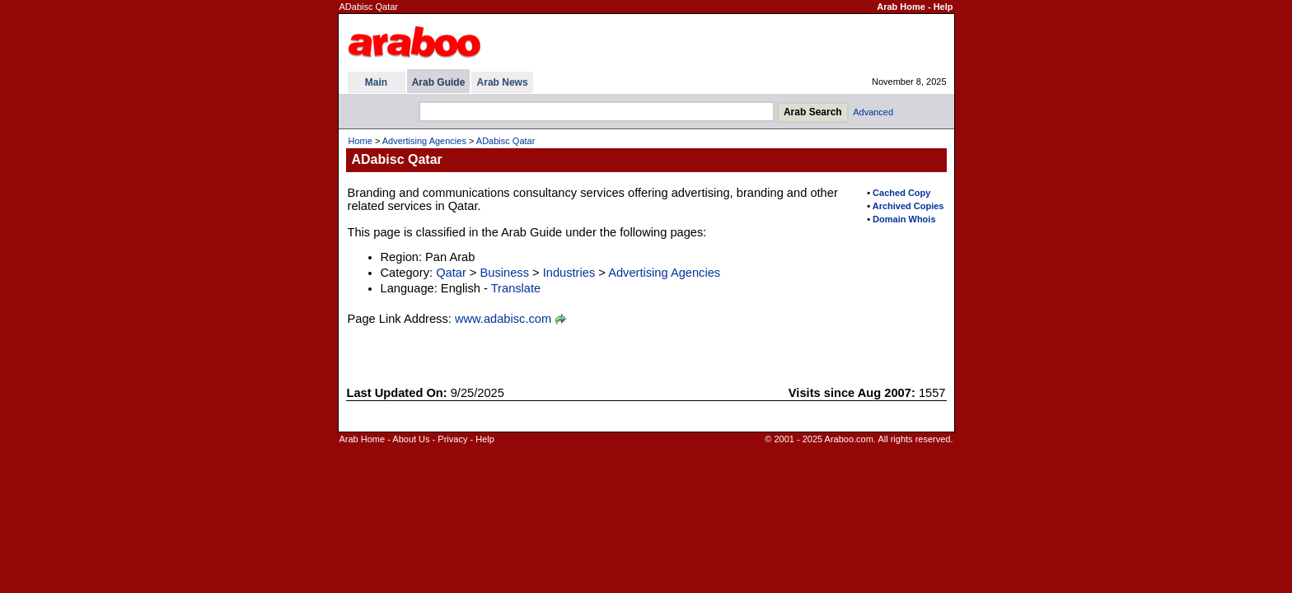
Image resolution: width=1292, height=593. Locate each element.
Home (360, 141)
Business (504, 272)
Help (943, 7)
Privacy (452, 439)
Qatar (451, 272)
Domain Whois (904, 219)
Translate (516, 288)
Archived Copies (908, 206)
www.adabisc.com (503, 318)
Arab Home (901, 7)
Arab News (502, 82)
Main (376, 82)
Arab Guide (439, 82)
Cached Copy (901, 193)
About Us (410, 439)
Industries (569, 272)
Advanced (873, 112)
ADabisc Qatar (506, 141)
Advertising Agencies (424, 141)
